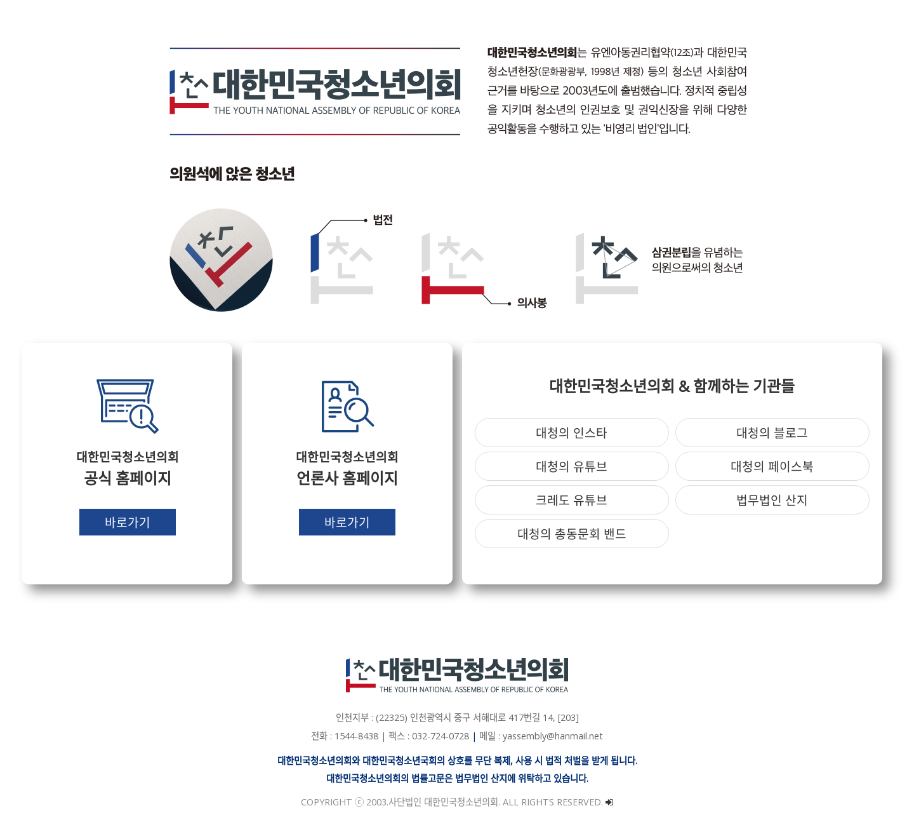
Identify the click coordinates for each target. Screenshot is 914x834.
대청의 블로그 (772, 432)
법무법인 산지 (772, 500)
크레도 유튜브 (571, 500)
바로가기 (127, 522)
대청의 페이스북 (772, 466)
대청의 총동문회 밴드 (571, 533)
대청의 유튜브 (571, 466)
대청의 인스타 (571, 432)
